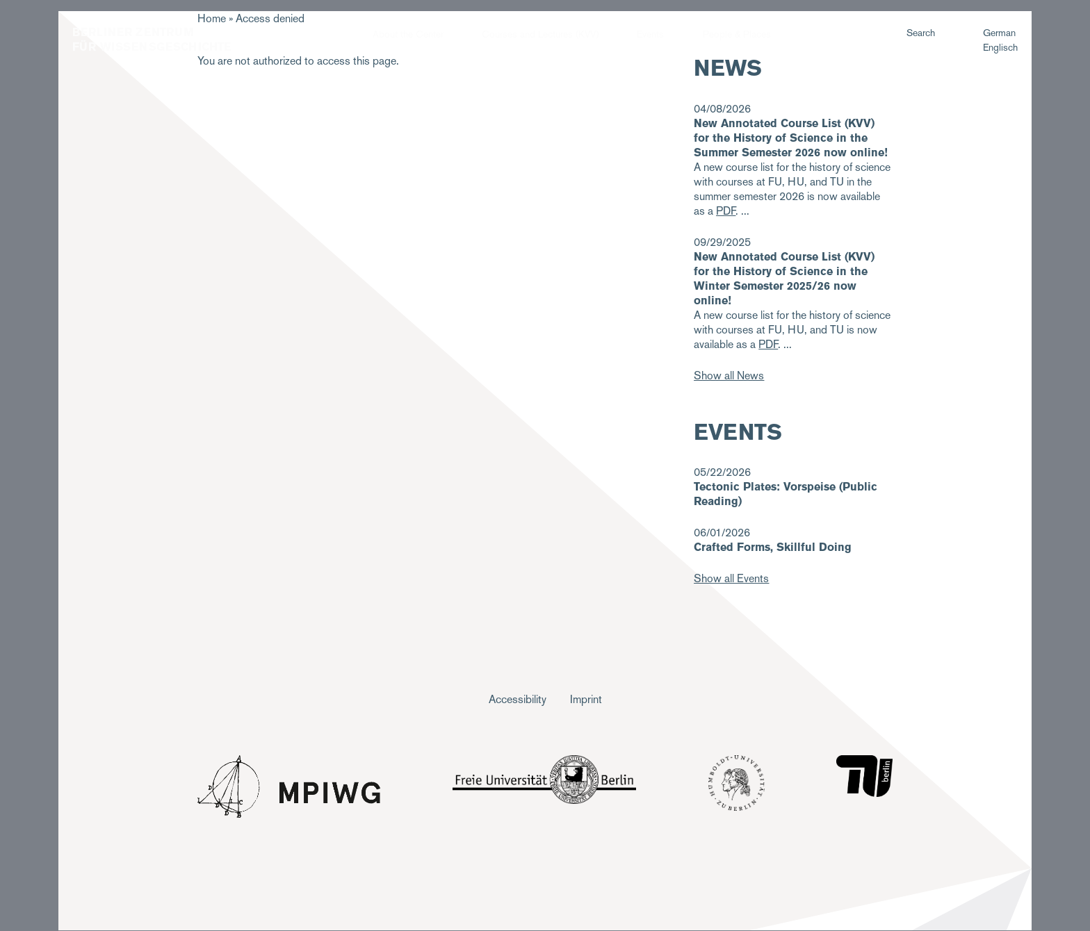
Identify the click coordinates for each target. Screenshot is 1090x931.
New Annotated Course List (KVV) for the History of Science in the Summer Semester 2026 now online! (791, 138)
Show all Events (731, 578)
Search (920, 32)
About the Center (408, 34)
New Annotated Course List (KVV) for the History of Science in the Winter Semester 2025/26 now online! (784, 278)
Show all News (729, 375)
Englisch (1000, 47)
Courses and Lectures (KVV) (540, 34)
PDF (768, 344)
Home (211, 18)
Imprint (586, 699)
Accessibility (517, 699)
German (999, 32)
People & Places (737, 34)
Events (650, 34)
